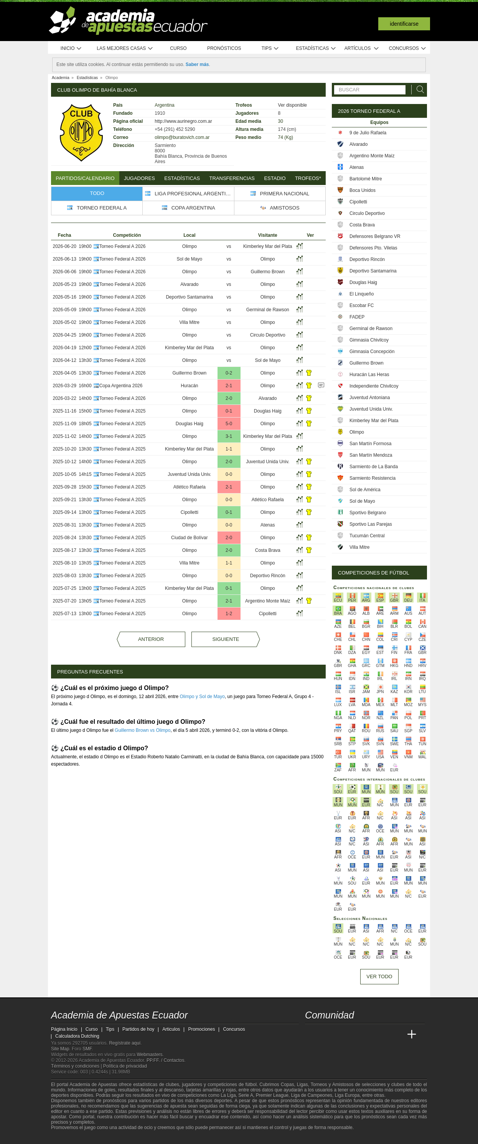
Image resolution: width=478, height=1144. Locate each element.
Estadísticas (316, 48)
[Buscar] (418, 89)
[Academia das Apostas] (325, 1034)
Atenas (267, 525)
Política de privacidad (125, 1066)
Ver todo (379, 976)
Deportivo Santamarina (189, 297)
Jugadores (139, 178)
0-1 (229, 411)
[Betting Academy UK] (397, 1034)
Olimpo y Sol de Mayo (202, 696)
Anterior (151, 639)
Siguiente (225, 639)
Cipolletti (189, 512)
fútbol (250, 1084)
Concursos (408, 48)
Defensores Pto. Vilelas (373, 248)
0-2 (229, 373)
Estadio (274, 178)
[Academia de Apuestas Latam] (383, 1034)
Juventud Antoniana (369, 397)
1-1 (229, 449)
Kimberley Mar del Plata (267, 246)
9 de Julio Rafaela (367, 132)
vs (229, 246)
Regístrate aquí (124, 1043)
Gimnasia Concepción (371, 351)
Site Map (60, 1049)
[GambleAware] (70, 1137)
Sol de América (365, 489)
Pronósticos (224, 48)
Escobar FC (361, 305)
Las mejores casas (125, 48)
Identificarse (404, 24)
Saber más (197, 64)
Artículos (361, 48)
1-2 (229, 613)
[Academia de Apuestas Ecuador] (311, 1034)
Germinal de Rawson (267, 309)
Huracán (189, 385)
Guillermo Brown (268, 271)
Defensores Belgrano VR (375, 236)
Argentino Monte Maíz (267, 601)
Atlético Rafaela (189, 487)
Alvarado (189, 284)
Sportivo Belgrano (367, 512)
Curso (178, 48)
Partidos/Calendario (85, 178)
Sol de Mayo (189, 259)
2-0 (229, 398)
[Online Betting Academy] (354, 1034)
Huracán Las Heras (369, 374)
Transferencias (232, 178)
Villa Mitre (189, 322)
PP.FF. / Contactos (166, 1060)
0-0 (229, 474)
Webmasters (149, 1054)
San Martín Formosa (370, 443)
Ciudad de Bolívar (189, 537)
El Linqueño (361, 294)
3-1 (229, 436)
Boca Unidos (362, 190)
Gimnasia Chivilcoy (369, 340)
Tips (270, 48)
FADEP (356, 317)
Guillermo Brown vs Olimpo (142, 730)
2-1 (229, 385)
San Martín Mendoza (370, 455)
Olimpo (189, 246)
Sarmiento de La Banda (373, 466)
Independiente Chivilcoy (373, 386)
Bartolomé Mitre (365, 179)
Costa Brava (267, 550)
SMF (87, 1049)
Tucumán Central (367, 535)
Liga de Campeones (311, 1095)
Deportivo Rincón (267, 575)
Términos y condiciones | (77, 1066)
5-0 (229, 423)
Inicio (71, 48)
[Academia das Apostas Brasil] (340, 1034)
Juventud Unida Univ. (267, 461)
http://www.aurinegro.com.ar (183, 121)
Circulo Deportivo (267, 335)
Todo (97, 193)
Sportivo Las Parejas (370, 524)
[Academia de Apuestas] (368, 1034)
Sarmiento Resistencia (372, 478)
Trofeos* (308, 178)
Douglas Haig (268, 411)
